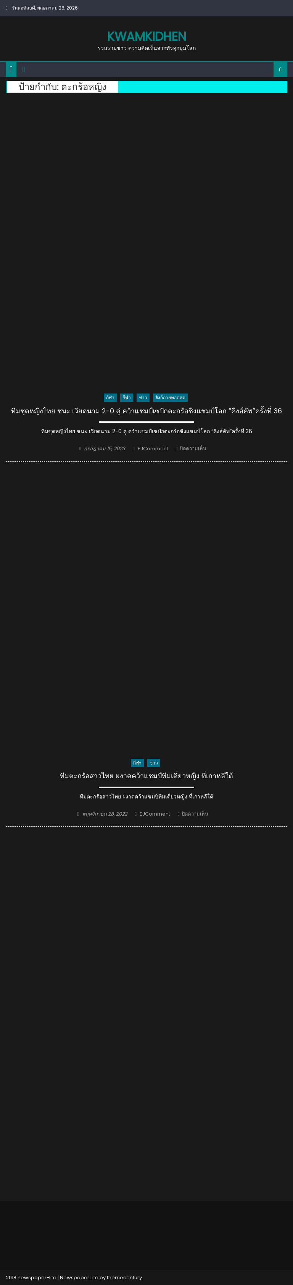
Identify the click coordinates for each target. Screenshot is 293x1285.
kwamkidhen (146, 36)
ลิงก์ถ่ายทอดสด (170, 397)
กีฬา (110, 397)
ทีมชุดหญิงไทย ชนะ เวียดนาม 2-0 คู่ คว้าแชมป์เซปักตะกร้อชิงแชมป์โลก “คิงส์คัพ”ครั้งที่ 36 (146, 411)
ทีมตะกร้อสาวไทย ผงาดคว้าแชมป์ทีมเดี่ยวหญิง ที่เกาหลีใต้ (146, 776)
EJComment (153, 448)
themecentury (124, 1277)
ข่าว (143, 397)
